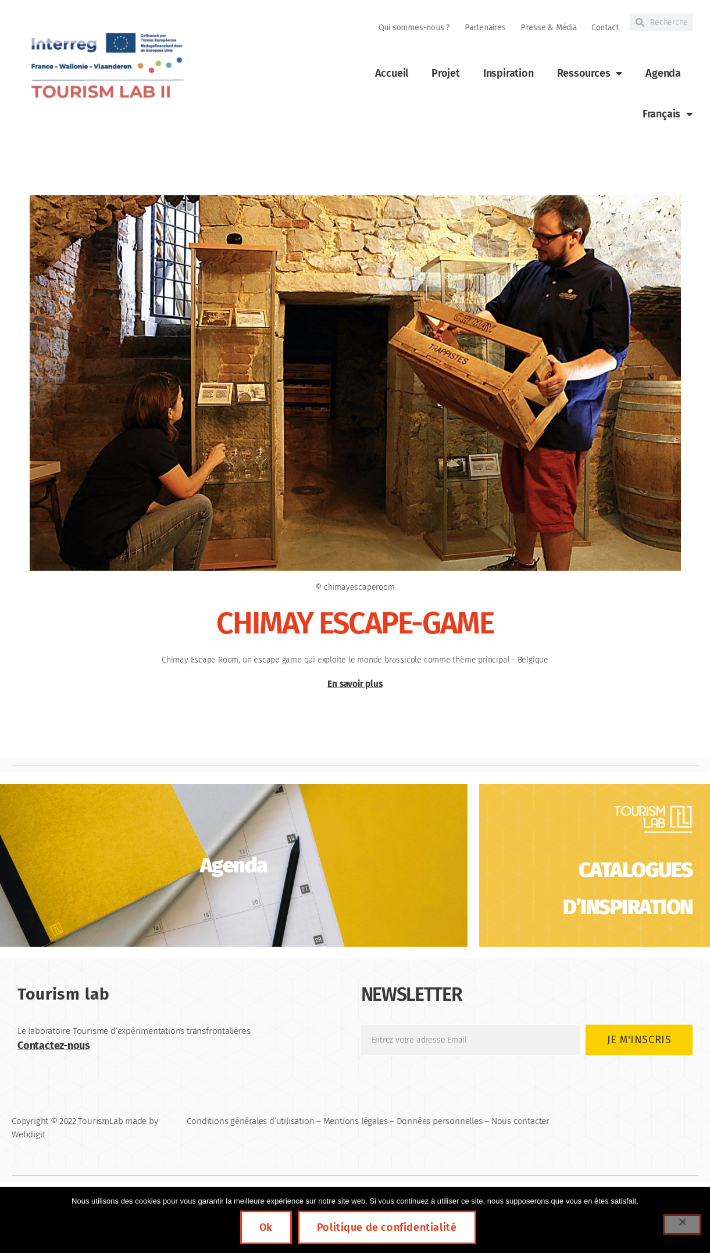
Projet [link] (445, 73)
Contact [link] (605, 28)
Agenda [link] (663, 73)
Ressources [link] (590, 73)
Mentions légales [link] (355, 1121)
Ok (266, 1227)
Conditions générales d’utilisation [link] (250, 1121)
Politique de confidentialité (387, 1227)
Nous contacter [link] (520, 1121)
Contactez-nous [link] (53, 1045)
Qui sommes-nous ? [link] (414, 28)
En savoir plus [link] (354, 684)
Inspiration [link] (508, 73)
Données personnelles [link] (440, 1121)
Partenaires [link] (485, 28)
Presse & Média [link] (548, 28)
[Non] (682, 1224)
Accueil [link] (392, 73)
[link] (105, 66)
